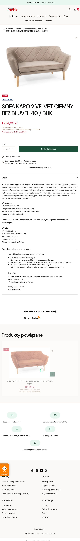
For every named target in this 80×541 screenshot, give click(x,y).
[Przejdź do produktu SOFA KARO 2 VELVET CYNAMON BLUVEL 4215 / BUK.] (29, 363)
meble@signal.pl (14, 289)
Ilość (3, 145)
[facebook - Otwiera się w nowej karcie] (32, 470)
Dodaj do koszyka (48, 149)
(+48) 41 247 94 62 (16, 287)
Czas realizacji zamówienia (13, 481)
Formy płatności (9, 485)
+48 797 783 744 (47, 2)
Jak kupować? (48, 481)
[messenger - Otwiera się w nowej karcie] (45, 470)
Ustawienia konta (9, 517)
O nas (44, 505)
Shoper (42, 529)
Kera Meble (8, 29)
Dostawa (45, 533)
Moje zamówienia (9, 509)
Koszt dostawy (8, 489)
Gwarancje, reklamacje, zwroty (15, 493)
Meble (18, 29)
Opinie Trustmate (49, 509)
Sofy (46, 29)
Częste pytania (48, 485)
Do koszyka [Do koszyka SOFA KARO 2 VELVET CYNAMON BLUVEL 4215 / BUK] (52, 374)
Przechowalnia (8, 513)
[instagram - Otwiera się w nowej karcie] (36, 470)
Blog (44, 513)
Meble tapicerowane (32, 29)
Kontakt (45, 517)
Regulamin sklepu (49, 493)
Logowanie (6, 505)
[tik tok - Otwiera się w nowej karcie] (41, 470)
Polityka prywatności (51, 489)
